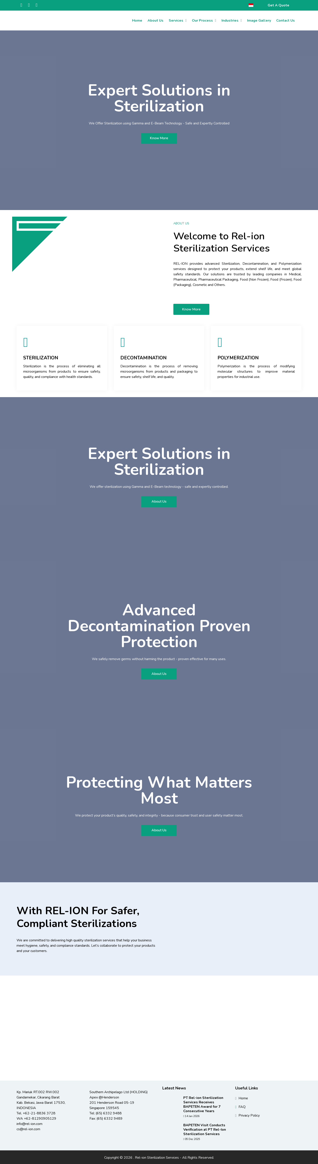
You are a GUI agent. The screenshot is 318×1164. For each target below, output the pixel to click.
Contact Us (285, 20)
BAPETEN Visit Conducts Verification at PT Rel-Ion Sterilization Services (204, 1129)
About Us (155, 20)
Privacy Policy (249, 1114)
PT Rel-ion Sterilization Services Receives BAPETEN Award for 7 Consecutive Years (203, 1104)
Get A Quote (278, 5)
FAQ (242, 1106)
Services (176, 20)
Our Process (202, 20)
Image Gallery (259, 20)
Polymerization (239, 358)
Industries (229, 20)
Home (137, 20)
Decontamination (144, 358)
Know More (159, 138)
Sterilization (41, 358)
